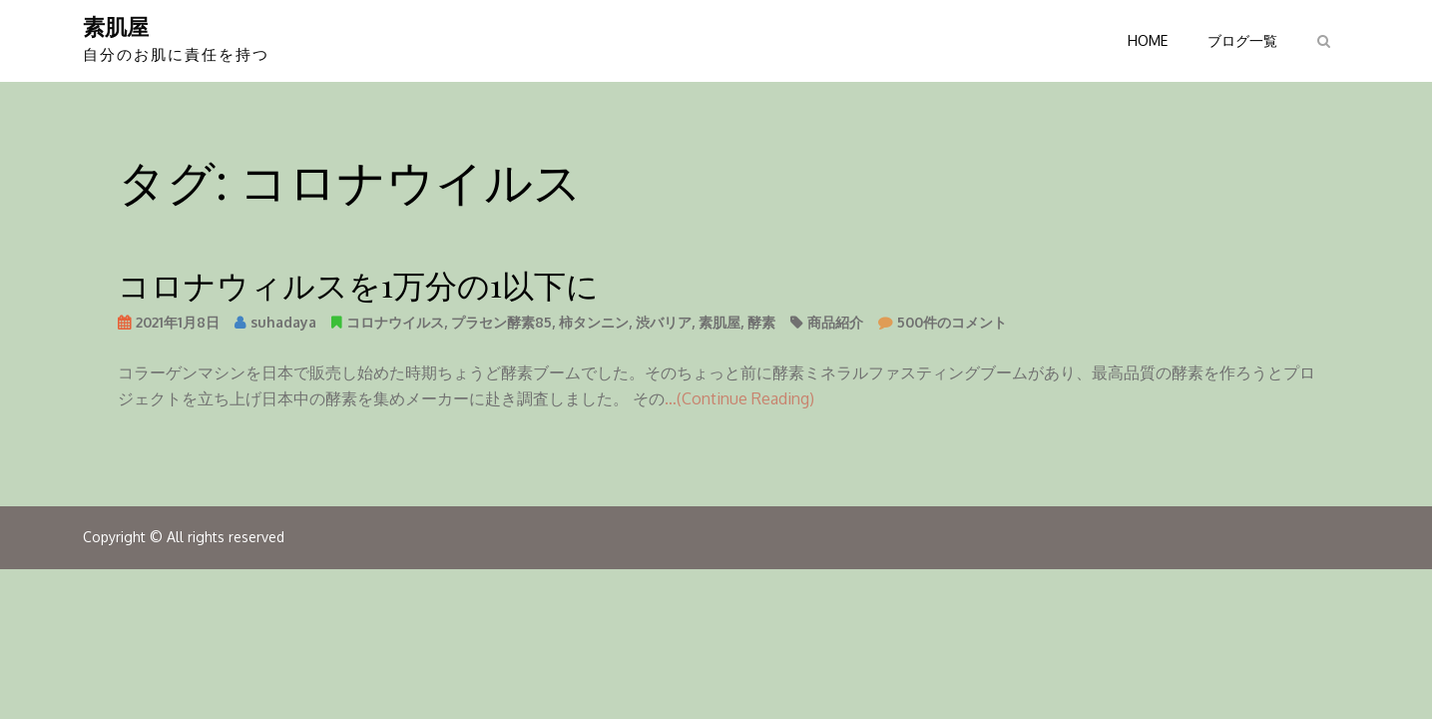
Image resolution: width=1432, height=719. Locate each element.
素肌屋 (116, 26)
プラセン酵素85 (501, 322)
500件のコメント (952, 326)
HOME (1148, 40)
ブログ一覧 (1242, 40)
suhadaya (283, 322)
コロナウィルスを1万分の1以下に (358, 284)
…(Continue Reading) (739, 398)
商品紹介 (835, 322)
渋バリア (664, 322)
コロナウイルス (395, 322)
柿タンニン (594, 322)
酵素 (761, 322)
